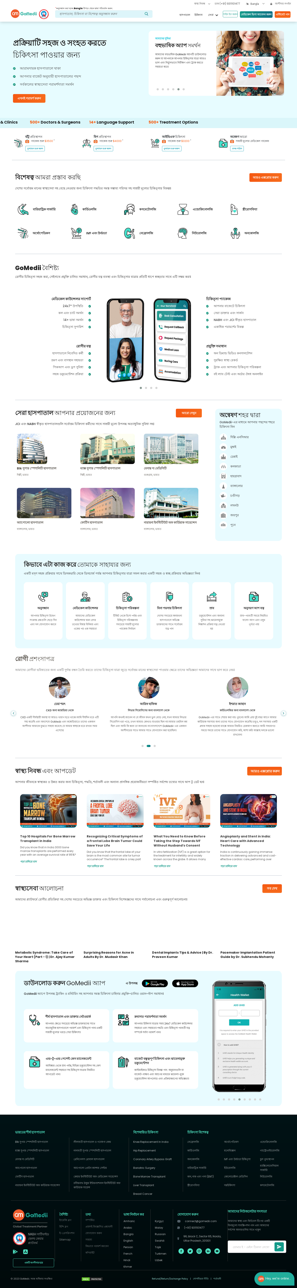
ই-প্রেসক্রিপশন (66, 1233)
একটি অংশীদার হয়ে (33, 1262)
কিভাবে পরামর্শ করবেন (97, 1246)
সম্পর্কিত (90, 1220)
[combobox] (257, 4)
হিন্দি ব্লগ (63, 1226)
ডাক (227, 3)
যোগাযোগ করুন (93, 1233)
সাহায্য (88, 1239)
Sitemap (65, 1239)
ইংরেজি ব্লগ (65, 1220)
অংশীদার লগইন (280, 3)
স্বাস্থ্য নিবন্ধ (202, 3)
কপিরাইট (90, 1252)
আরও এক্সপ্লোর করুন (265, 771)
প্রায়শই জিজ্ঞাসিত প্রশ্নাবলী (98, 1226)
